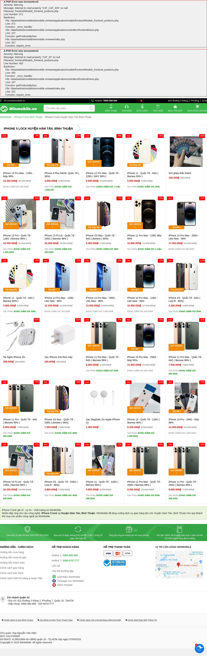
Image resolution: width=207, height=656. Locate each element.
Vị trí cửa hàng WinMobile (173, 547)
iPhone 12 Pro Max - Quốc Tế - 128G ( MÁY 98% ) (103, 175)
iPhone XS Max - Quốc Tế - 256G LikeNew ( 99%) (60, 421)
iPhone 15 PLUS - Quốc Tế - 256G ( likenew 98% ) (60, 237)
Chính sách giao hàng (12, 567)
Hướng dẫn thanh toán (12, 562)
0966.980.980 (110, 100)
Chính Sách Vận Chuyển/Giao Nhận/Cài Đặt (100, 620)
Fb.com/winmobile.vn (14, 100)
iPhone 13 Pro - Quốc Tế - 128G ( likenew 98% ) (17, 237)
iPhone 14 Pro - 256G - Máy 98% (184, 421)
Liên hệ (56, 565)
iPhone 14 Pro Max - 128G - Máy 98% (18, 175)
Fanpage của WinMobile (70, 581)
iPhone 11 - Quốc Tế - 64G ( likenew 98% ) (18, 299)
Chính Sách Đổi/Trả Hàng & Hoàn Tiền (21, 578)
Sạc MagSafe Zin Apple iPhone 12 (103, 421)
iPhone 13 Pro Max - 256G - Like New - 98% (101, 299)
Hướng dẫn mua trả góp (13, 557)
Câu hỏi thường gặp (63, 571)
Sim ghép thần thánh (180, 173)
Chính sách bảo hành (11, 573)
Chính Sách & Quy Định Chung (18, 620)
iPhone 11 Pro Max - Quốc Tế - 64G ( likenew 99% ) (103, 359)
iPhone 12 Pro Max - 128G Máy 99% (144, 237)
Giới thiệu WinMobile (68, 577)
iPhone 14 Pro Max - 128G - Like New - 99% (142, 299)
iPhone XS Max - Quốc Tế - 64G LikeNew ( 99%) (101, 237)
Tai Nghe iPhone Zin (14, 357)
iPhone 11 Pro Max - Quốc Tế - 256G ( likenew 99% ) (144, 483)
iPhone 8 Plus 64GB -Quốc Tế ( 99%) (62, 175)
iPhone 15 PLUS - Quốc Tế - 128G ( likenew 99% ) (19, 483)
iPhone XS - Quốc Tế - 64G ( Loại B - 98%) (184, 299)
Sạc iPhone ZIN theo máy (58, 357)
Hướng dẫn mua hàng (12, 552)
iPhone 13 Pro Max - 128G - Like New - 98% (60, 299)
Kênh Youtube (65, 585)
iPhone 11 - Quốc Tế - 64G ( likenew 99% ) (142, 175)
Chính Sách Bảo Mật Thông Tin (142, 620)
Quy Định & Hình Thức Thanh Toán (56, 620)
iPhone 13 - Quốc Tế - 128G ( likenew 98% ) (143, 421)
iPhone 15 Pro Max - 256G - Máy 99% (142, 359)
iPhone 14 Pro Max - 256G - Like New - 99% (184, 237)
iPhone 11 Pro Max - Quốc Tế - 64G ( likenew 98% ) (186, 359)
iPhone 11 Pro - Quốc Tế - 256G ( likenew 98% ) (183, 483)
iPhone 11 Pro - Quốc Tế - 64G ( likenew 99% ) (20, 421)
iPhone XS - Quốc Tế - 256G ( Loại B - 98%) (61, 483)
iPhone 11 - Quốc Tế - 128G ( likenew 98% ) (102, 483)
